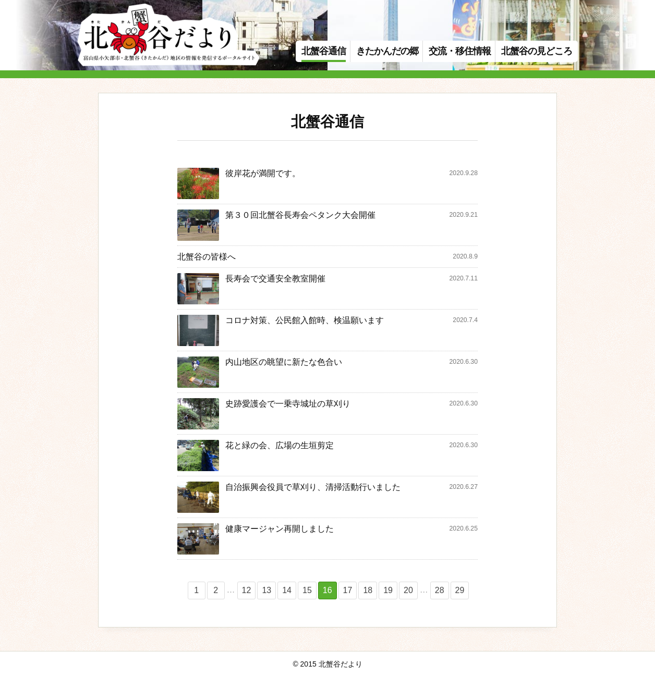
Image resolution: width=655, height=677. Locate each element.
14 (287, 590)
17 (348, 590)
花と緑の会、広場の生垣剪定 (279, 445)
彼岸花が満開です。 (262, 173)
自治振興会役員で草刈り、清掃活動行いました (313, 487)
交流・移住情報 (460, 51)
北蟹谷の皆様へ (206, 256)
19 (388, 590)
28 (439, 590)
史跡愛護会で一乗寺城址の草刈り (287, 403)
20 (408, 590)
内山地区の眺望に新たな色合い (283, 362)
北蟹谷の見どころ (536, 51)
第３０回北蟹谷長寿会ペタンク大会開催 (300, 215)
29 (460, 590)
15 (307, 590)
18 (367, 590)
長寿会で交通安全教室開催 (275, 278)
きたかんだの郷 (387, 51)
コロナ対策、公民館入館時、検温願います (304, 320)
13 (266, 590)
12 (246, 590)
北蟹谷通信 (323, 51)
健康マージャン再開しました (279, 528)
